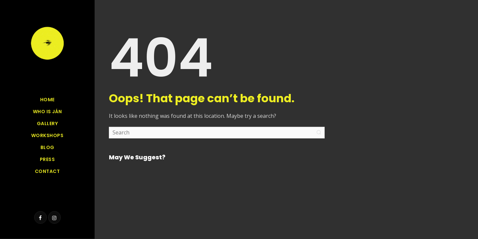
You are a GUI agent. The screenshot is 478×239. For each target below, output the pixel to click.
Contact (47, 171)
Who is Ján (47, 111)
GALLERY (47, 123)
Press (47, 159)
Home (47, 99)
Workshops (47, 135)
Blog (47, 147)
